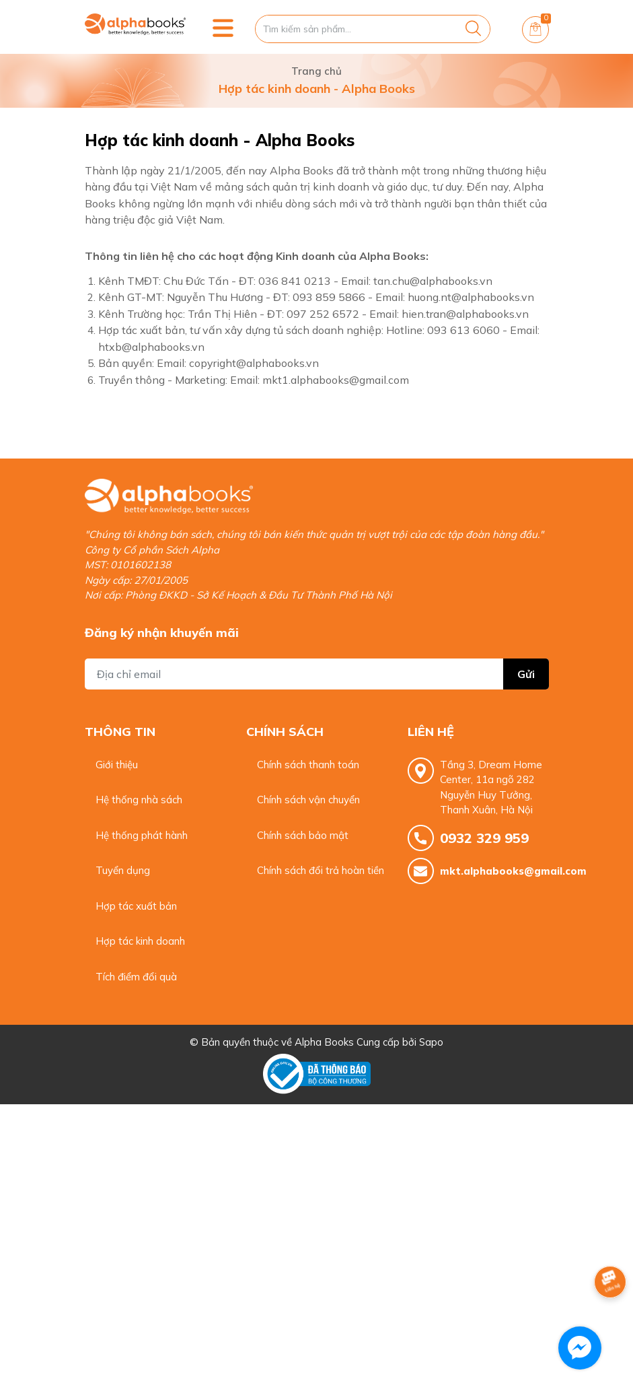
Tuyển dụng (123, 870)
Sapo (431, 1042)
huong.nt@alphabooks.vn (471, 297)
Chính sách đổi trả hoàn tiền (320, 870)
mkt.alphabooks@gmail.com (494, 871)
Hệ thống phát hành (142, 835)
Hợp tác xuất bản (136, 906)
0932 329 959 (484, 838)
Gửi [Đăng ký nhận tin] (526, 674)
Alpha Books (324, 1042)
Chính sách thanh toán (308, 764)
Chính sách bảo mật (302, 835)
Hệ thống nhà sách (139, 799)
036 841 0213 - (298, 281)
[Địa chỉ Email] (317, 674)
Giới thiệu (117, 764)
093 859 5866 (329, 297)
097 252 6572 (323, 314)
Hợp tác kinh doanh (140, 941)
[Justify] (473, 28)
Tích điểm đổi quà (136, 976)
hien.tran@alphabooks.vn (465, 314)
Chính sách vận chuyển (308, 799)
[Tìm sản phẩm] (373, 28)
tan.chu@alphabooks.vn (432, 281)
